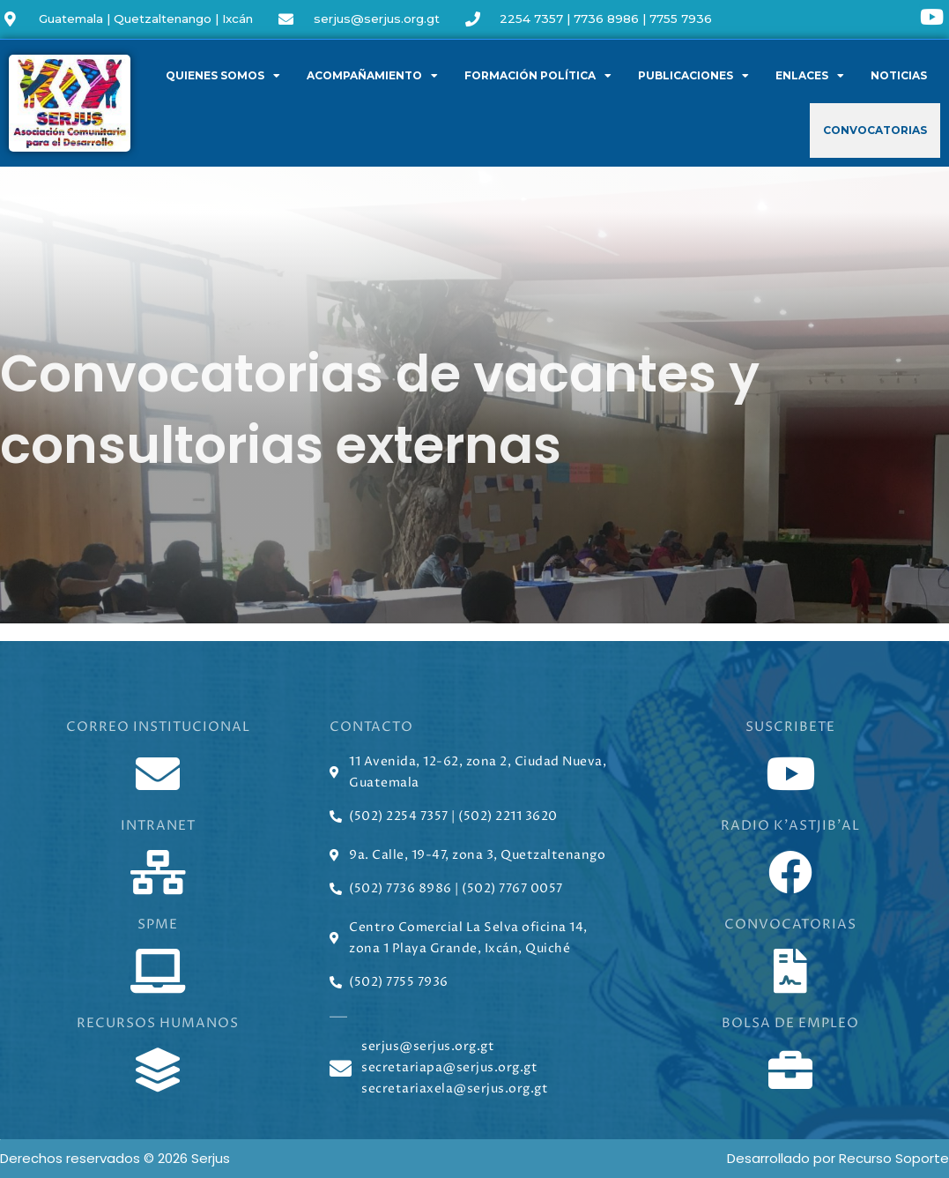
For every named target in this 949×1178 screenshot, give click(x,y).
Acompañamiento (372, 76)
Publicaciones (693, 76)
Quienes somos (223, 76)
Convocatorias (875, 130)
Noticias (899, 75)
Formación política (538, 76)
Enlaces (809, 76)
